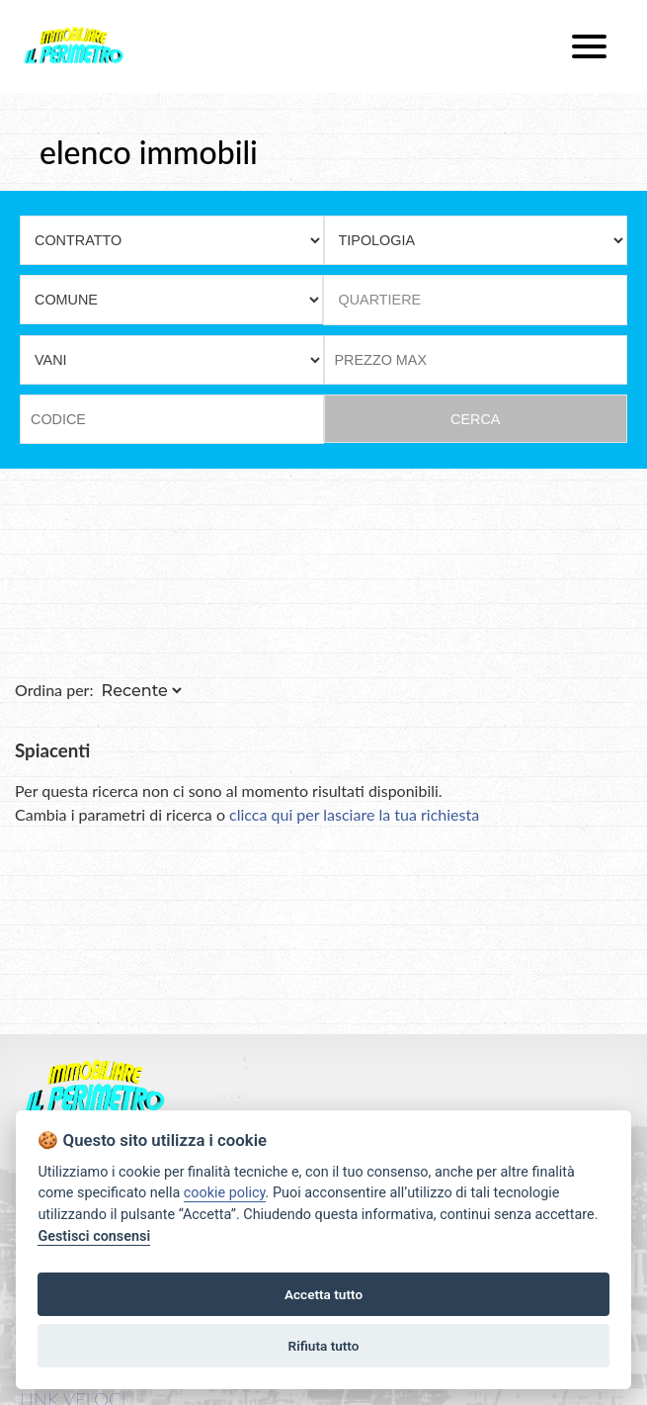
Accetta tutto (323, 1294)
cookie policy (225, 1193)
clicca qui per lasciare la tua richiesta (354, 814)
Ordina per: (54, 689)
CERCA (475, 419)
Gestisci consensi (94, 1236)
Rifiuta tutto (324, 1346)
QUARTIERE (380, 299)
